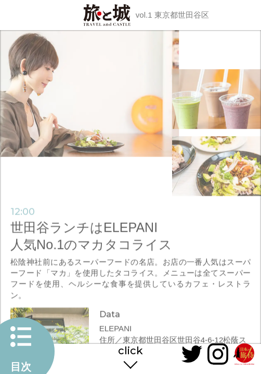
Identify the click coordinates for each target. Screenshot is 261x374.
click (130, 351)
